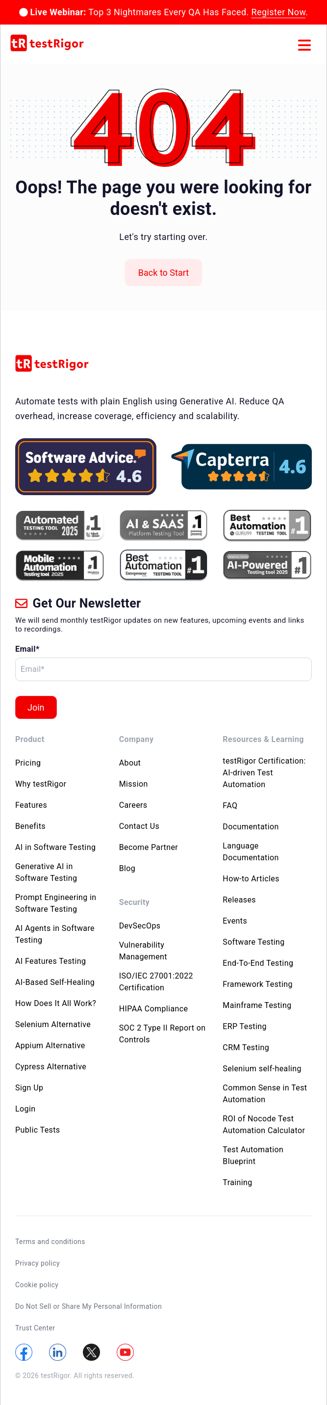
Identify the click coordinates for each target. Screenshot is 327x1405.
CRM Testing (246, 1047)
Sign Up (29, 1087)
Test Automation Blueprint (253, 1155)
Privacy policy (37, 1263)
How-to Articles (251, 878)
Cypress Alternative (50, 1066)
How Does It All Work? (55, 1003)
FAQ (230, 805)
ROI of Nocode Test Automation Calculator (264, 1124)
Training (237, 1182)
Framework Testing (258, 984)
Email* (27, 649)
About (130, 763)
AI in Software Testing (55, 847)
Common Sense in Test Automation (265, 1093)
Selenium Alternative (53, 1024)
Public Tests (37, 1130)
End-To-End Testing (258, 963)
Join (36, 707)
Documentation (250, 826)
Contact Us (139, 826)
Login (25, 1108)
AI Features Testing (50, 961)
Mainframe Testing (257, 1005)
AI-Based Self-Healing (55, 982)
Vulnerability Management (143, 950)
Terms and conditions (50, 1242)
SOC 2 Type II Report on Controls (162, 1033)
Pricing (28, 763)
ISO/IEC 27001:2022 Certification (156, 981)
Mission (133, 784)
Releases (239, 899)
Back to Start (163, 272)
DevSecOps (140, 925)
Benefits (30, 826)
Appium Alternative (50, 1045)
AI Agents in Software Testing (55, 934)
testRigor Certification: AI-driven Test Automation (264, 772)
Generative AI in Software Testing (46, 872)
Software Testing (253, 942)
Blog (127, 868)
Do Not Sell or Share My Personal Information (88, 1306)
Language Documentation (250, 851)
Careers (133, 805)
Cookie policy (36, 1285)
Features (31, 805)
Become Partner (148, 847)
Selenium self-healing (262, 1068)
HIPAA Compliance (153, 1008)
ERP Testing (245, 1026)
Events (235, 921)
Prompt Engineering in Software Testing (56, 903)
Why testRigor (40, 784)
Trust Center (35, 1328)
